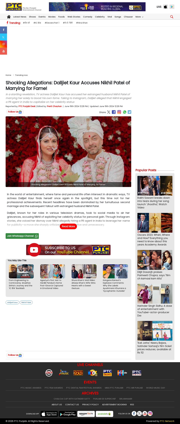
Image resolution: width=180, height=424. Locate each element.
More (139, 16)
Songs (118, 16)
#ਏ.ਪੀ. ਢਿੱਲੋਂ (67, 22)
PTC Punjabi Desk (27, 106)
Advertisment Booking (114, 404)
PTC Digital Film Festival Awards (84, 387)
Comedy (87, 16)
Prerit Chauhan (54, 106)
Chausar (128, 16)
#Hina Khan (82, 22)
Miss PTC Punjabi (114, 387)
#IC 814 (37, 22)
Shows (32, 16)
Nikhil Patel (26, 302)
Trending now (21, 75)
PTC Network (167, 421)
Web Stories (74, 16)
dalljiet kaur (12, 302)
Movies (52, 16)
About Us (57, 404)
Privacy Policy (90, 404)
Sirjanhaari (125, 398)
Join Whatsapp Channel (23, 236)
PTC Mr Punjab (135, 387)
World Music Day (155, 387)
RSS (132, 404)
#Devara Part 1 (52, 22)
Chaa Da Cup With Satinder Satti (72, 398)
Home (8, 75)
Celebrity (100, 16)
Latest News (19, 16)
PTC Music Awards (31, 387)
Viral (109, 16)
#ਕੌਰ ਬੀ (26, 22)
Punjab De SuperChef (104, 398)
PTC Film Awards (54, 387)
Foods (61, 16)
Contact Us (72, 404)
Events (42, 16)
